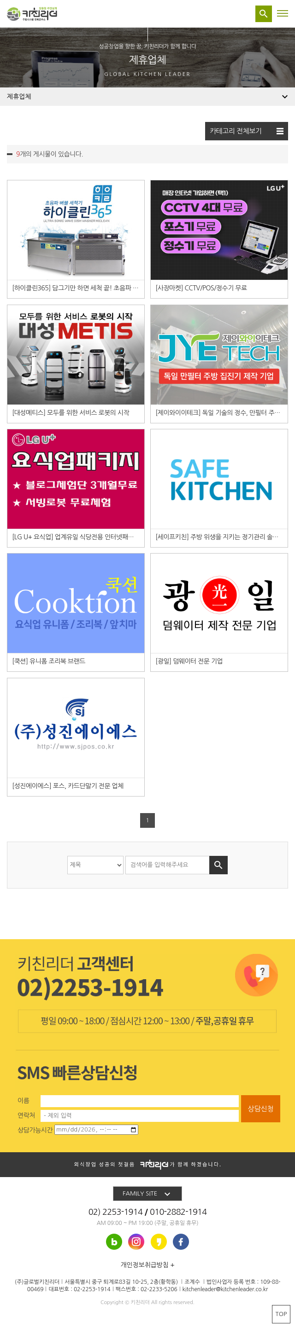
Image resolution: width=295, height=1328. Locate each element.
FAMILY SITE (148, 1194)
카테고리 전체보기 (246, 130)
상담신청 (260, 1108)
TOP (281, 1314)
